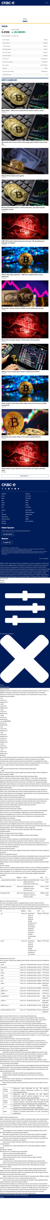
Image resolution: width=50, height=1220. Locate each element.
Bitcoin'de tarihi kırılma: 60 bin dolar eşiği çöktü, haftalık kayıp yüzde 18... (24, 143)
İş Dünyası (28, 507)
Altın (3, 500)
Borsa (3, 496)
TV (2, 512)
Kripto (3, 502)
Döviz (3, 498)
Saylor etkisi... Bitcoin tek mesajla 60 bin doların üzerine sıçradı (23, 110)
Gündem (4, 521)
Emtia (3, 505)
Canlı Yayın (28, 496)
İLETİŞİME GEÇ (7, 542)
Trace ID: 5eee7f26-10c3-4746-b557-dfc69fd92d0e (14, 1195)
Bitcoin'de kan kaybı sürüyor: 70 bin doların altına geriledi (21, 340)
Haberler (27, 493)
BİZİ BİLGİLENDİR (7, 534)
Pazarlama (3, 755)
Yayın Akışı (28, 498)
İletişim (27, 519)
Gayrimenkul (5, 516)
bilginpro (46, 558)
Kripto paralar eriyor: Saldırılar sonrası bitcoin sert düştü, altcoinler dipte (23, 469)
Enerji (26, 502)
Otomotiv (4, 514)
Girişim (27, 505)
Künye (27, 516)
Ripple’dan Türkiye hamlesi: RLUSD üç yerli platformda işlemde (22, 308)
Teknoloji (4, 523)
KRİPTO (25, 19)
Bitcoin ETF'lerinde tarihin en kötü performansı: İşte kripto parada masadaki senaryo (23, 208)
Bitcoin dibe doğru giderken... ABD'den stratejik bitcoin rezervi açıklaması (22, 275)
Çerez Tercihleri (29, 521)
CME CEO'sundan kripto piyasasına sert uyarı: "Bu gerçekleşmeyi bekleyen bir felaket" (23, 242)
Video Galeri (28, 510)
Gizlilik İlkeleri (28, 514)
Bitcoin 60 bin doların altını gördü (13, 176)
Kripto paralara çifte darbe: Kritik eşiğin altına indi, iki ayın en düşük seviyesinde (24, 404)
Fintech (3, 510)
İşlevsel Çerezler (4, 689)
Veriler (27, 500)
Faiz (3, 507)
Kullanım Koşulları (29, 512)
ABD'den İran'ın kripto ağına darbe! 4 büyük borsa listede (20, 371)
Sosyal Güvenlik (6, 519)
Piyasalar (4, 493)
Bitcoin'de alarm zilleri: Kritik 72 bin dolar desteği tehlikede (21, 437)
